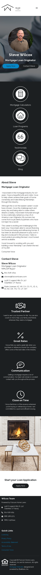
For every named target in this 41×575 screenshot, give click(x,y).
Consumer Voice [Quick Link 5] (7, 550)
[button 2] (20, 117)
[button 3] (20, 139)
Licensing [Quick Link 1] (5, 535)
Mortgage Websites (17, 567)
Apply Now (10, 66)
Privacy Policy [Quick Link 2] (6, 538)
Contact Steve (29, 66)
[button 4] (20, 160)
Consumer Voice (8, 252)
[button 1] (20, 96)
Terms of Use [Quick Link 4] (6, 546)
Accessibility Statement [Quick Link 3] (10, 542)
